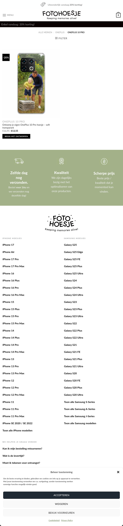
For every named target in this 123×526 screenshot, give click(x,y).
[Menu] (8, 15)
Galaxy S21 (70, 344)
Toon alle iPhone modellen (18, 430)
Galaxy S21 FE (72, 351)
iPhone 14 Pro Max (13, 351)
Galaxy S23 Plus (73, 309)
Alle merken (45, 32)
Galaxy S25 (70, 244)
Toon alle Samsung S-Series (79, 401)
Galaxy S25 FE (72, 259)
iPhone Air (8, 251)
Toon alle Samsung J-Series (79, 416)
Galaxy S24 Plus (73, 287)
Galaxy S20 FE (72, 380)
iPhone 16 (8, 273)
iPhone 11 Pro (11, 408)
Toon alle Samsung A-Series (79, 408)
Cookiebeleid (54, 520)
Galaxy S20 (70, 373)
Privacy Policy (67, 520)
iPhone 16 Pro (11, 287)
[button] (118, 472)
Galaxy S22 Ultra (73, 337)
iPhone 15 (8, 301)
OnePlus (60, 32)
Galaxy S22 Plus (73, 330)
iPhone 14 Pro (11, 344)
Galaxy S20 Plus (73, 387)
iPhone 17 (8, 244)
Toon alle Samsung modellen (80, 423)
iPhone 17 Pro (11, 259)
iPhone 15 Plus (11, 309)
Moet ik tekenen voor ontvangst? (21, 462)
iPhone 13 (8, 358)
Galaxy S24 (70, 280)
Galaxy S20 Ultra (73, 394)
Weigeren (61, 503)
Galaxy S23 (70, 301)
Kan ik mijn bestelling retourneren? (22, 448)
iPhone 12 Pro (11, 387)
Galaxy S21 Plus (73, 358)
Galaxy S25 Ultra (73, 273)
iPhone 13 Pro (11, 366)
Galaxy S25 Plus (73, 266)
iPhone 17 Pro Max (13, 266)
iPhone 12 (8, 380)
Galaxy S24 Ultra (73, 294)
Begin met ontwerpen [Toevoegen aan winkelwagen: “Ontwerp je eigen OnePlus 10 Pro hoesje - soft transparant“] (16, 136)
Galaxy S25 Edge (73, 251)
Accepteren (61, 495)
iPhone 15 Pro (11, 316)
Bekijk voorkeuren (62, 512)
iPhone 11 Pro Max (13, 416)
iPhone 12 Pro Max (13, 394)
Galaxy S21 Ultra (73, 366)
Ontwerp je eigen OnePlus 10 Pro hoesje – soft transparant (26, 126)
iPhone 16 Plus (11, 280)
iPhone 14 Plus (11, 337)
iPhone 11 (8, 401)
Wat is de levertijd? (13, 455)
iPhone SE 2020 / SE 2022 (18, 423)
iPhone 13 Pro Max (13, 373)
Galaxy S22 (70, 323)
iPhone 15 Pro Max (13, 323)
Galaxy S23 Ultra (73, 316)
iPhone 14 (8, 330)
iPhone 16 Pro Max (13, 294)
